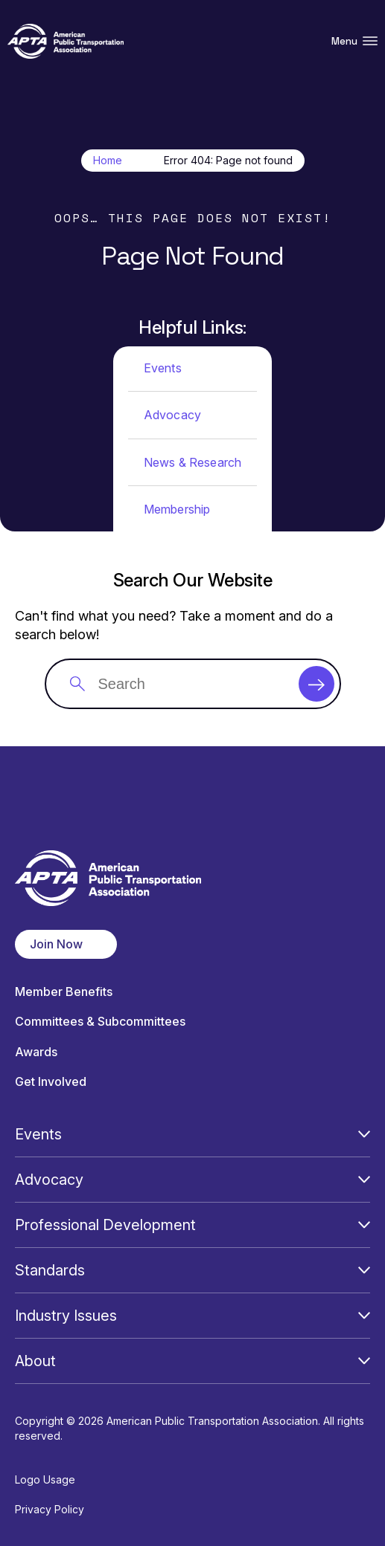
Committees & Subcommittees (100, 1022)
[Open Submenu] (364, 1134)
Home (107, 160)
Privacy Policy (49, 1509)
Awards (36, 1052)
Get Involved (50, 1082)
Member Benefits (63, 992)
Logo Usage (45, 1479)
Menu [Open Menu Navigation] (354, 41)
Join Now (56, 944)
